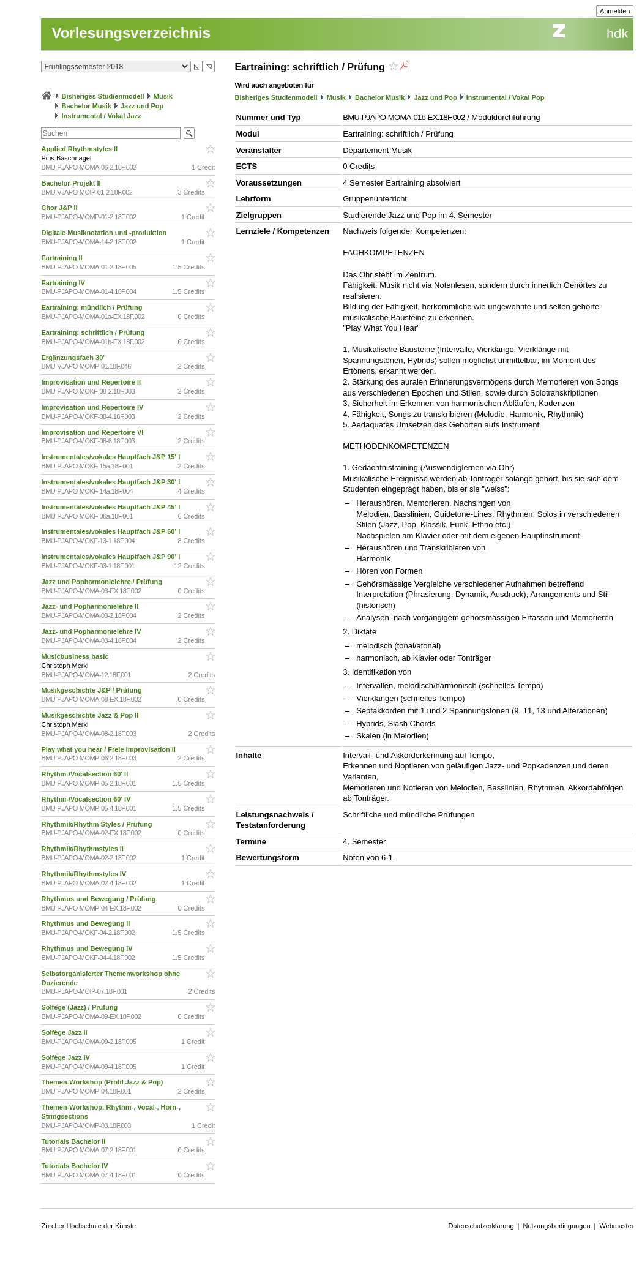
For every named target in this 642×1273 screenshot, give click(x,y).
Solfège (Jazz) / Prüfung (80, 1007)
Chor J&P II (60, 207)
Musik (163, 96)
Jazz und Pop (142, 106)
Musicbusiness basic (75, 656)
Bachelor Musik (86, 106)
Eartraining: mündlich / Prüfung (92, 307)
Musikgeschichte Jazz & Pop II (90, 715)
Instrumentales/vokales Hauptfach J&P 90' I (111, 556)
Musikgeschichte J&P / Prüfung (92, 690)
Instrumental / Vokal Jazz (101, 115)
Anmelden (615, 11)
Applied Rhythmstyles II (80, 148)
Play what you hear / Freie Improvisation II (109, 749)
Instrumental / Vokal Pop (505, 97)
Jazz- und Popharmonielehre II (90, 606)
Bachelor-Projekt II (71, 183)
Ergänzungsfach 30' (73, 357)
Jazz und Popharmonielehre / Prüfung (102, 581)
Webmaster (616, 1226)
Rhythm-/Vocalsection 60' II (85, 774)
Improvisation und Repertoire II (92, 382)
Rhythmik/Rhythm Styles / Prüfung (97, 824)
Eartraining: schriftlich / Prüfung (93, 332)
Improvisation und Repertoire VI (93, 432)
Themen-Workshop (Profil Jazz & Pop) (103, 1082)
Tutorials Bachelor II (74, 1141)
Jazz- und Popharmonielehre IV (92, 631)
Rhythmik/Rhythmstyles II (83, 848)
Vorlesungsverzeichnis (131, 32)
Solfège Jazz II (65, 1032)
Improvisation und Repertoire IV (93, 407)
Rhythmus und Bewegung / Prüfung (99, 899)
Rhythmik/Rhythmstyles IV (84, 873)
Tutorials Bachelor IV (75, 1166)
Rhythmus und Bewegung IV (87, 948)
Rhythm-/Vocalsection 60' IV (86, 799)
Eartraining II (62, 257)
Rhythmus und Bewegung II (86, 923)
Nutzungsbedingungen (556, 1226)
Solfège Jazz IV (66, 1057)
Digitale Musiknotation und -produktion (104, 232)
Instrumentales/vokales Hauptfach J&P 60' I (111, 531)
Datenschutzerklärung (481, 1226)
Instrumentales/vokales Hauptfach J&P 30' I (111, 482)
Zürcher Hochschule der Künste (88, 1226)
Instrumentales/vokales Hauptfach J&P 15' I (111, 456)
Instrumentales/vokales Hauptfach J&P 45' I (111, 507)
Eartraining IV (64, 283)
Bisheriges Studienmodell (103, 96)
